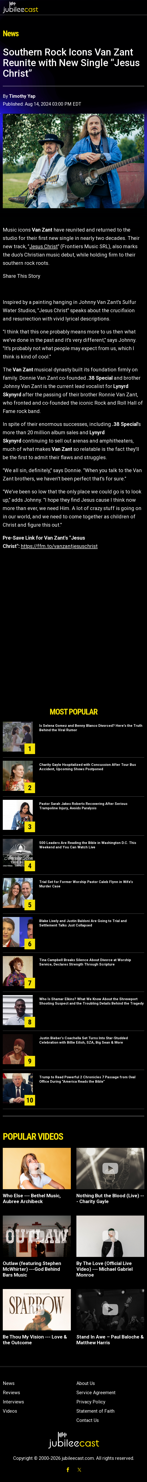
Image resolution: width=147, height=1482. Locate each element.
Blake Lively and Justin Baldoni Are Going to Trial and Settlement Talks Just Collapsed (83, 923)
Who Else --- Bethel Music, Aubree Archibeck (32, 1198)
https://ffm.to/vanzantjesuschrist (59, 546)
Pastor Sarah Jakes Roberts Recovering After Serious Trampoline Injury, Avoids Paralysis (83, 806)
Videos (10, 1411)
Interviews (13, 1402)
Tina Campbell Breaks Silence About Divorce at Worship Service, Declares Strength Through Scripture (85, 962)
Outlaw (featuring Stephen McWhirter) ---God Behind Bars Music (32, 1269)
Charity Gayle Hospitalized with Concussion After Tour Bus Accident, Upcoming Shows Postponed (87, 767)
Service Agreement (96, 1392)
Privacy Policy (90, 1402)
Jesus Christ (43, 246)
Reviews (11, 1392)
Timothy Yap (22, 96)
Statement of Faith (95, 1411)
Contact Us (87, 1420)
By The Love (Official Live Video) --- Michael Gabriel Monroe (104, 1269)
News (9, 1383)
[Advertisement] (73, 679)
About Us (85, 1383)
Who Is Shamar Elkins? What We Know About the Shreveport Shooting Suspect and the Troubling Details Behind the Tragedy (91, 1001)
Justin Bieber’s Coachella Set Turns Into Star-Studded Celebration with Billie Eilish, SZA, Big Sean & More (83, 1040)
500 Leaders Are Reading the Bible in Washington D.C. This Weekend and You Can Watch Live (87, 845)
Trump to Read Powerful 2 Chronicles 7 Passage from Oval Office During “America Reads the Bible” (87, 1079)
